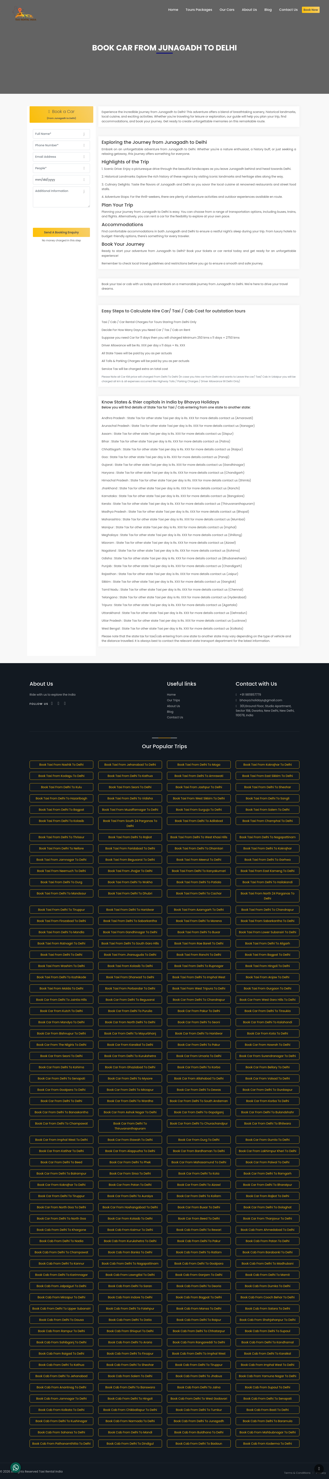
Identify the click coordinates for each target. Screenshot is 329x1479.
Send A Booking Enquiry (61, 232)
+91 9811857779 (248, 695)
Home (171, 695)
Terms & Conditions (297, 1473)
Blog (170, 712)
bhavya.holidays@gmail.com (259, 700)
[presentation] (61, 217)
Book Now (311, 10)
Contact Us (175, 717)
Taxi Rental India (51, 1471)
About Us (173, 706)
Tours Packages (199, 9)
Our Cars (227, 9)
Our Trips (173, 700)
